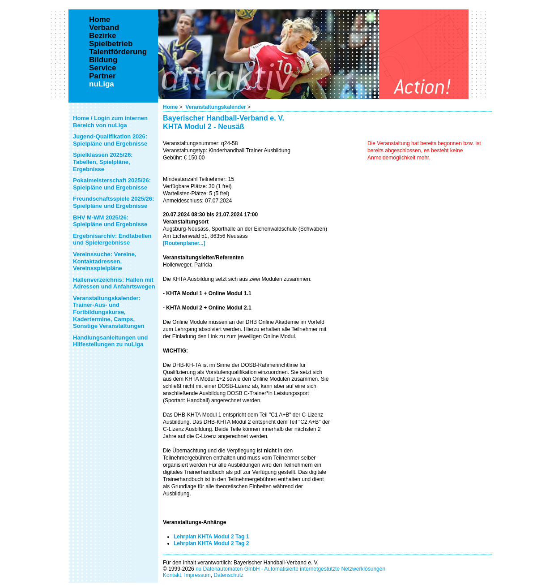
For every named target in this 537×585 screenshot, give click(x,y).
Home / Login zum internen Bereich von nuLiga (110, 122)
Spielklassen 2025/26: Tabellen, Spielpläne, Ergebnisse (103, 161)
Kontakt (172, 575)
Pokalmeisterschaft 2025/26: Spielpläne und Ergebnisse (112, 184)
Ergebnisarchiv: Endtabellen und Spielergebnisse (112, 239)
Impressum (197, 575)
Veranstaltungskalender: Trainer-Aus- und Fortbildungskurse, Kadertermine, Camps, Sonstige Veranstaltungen (109, 312)
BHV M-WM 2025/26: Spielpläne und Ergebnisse (110, 221)
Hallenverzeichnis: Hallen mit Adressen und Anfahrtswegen (114, 283)
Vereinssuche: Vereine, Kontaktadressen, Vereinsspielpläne (104, 261)
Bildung (103, 60)
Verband (104, 28)
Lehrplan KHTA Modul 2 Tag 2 (211, 543)
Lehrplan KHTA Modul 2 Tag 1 (211, 536)
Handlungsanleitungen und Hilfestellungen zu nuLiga (110, 341)
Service (102, 68)
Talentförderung (118, 52)
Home (170, 107)
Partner (102, 76)
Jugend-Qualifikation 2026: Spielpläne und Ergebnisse (110, 140)
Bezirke (102, 36)
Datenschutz (228, 575)
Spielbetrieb (110, 44)
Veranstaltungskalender (215, 107)
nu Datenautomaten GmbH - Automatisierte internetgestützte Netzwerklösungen (290, 569)
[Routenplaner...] (184, 243)
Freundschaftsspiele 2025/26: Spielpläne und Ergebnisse (113, 202)
